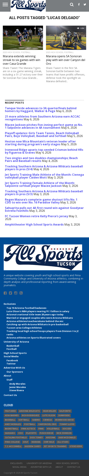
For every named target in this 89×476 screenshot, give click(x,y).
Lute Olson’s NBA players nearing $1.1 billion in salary (38, 311)
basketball (11, 429)
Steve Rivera (16, 390)
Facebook (12, 360)
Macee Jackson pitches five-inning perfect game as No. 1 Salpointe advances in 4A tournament (44, 126)
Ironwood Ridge (64, 420)
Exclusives (10, 303)
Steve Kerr (76, 446)
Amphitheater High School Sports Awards (34, 224)
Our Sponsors (15, 371)
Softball (24, 420)
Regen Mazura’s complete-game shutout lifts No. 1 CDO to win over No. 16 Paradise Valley (41, 201)
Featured (10, 411)
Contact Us (10, 395)
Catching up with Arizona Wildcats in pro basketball (38, 324)
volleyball (53, 429)
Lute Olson (48, 415)
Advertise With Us (14, 367)
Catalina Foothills (16, 437)
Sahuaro (10, 433)
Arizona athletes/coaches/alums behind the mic (35, 321)
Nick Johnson (64, 433)
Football (12, 349)
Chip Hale (49, 442)
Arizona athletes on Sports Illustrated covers (34, 337)
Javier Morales (17, 387)
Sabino (36, 420)
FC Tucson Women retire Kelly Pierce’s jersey (36, 216)
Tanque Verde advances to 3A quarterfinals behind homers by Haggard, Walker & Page (40, 109)
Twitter (11, 363)
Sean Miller (49, 411)
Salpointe (64, 411)
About (7, 375)
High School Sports (15, 353)
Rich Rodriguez (30, 415)
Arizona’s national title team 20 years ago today (35, 314)
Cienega (47, 420)
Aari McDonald (67, 437)
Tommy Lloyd (67, 424)
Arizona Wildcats (29, 411)
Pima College (12, 442)
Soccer (67, 429)
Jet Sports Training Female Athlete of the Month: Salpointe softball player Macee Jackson (40, 184)
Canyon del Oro (47, 424)
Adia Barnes (12, 415)
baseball (10, 420)
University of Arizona (16, 341)
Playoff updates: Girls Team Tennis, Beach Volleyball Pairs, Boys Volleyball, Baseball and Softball (42, 134)
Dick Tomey (36, 437)
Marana (36, 442)
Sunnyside (64, 415)
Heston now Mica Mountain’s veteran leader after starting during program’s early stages (40, 142)
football (29, 424)
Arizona (50, 437)
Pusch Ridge (46, 433)
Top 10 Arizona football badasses (26, 307)
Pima (41, 429)
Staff (9, 379)
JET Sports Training (55, 446)
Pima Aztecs (28, 429)
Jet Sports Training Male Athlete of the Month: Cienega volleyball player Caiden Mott (44, 176)
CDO (20, 433)
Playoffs (31, 433)
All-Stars (62, 442)
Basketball (13, 345)
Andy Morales (17, 383)
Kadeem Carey (33, 446)
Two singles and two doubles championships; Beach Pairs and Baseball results (41, 159)
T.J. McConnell (13, 446)
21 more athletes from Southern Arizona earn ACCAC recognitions (42, 118)
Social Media (11, 356)
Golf (25, 442)
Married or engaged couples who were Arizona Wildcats (40, 317)
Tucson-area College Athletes (24, 327)
